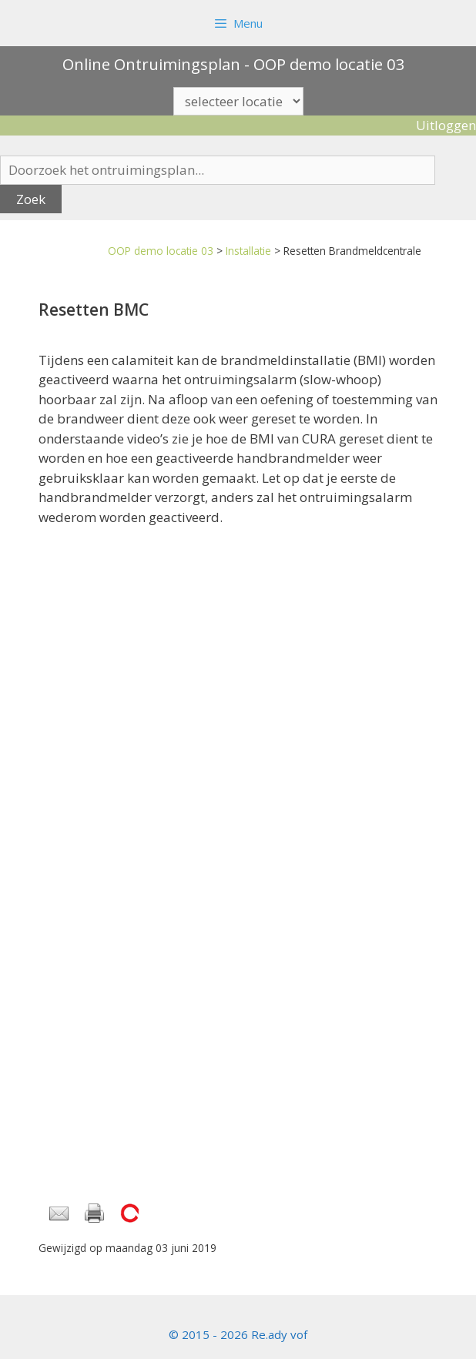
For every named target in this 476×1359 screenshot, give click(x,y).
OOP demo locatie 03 (160, 250)
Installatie (248, 250)
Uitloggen (446, 125)
